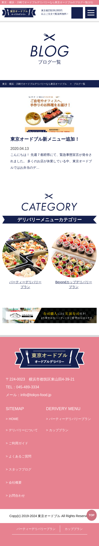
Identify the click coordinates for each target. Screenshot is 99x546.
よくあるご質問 (20, 456)
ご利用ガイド (18, 443)
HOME (13, 419)
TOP (91, 515)
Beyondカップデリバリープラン (73, 284)
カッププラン (58, 430)
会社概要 (15, 482)
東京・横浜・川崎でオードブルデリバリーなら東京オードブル (34, 84)
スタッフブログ (20, 469)
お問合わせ (17, 495)
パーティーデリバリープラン (25, 284)
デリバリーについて (23, 430)
